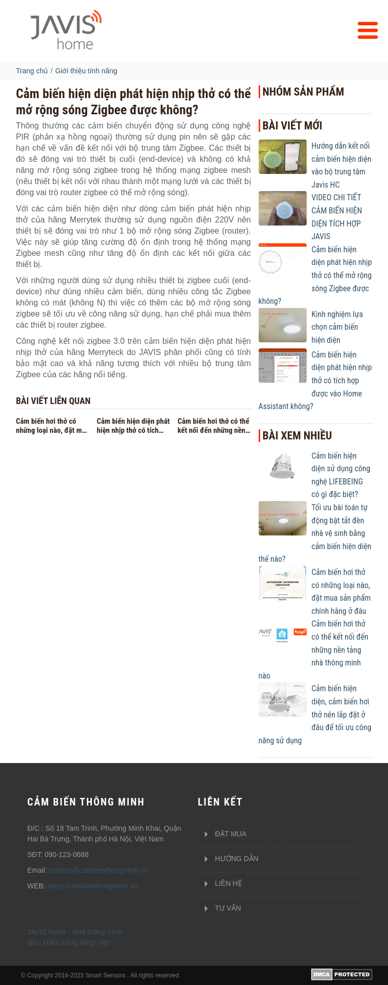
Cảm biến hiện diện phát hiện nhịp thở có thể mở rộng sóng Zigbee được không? (315, 275)
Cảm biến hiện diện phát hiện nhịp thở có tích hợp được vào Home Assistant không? (315, 380)
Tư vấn (219, 908)
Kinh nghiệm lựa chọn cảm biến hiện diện (337, 327)
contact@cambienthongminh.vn (98, 870)
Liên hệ (220, 883)
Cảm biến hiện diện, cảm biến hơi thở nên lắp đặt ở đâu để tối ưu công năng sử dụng (315, 714)
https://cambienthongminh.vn (92, 886)
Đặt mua (222, 834)
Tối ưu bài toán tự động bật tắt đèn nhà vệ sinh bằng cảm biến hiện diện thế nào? (315, 533)
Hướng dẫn (228, 859)
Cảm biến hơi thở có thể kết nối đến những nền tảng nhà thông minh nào (314, 649)
